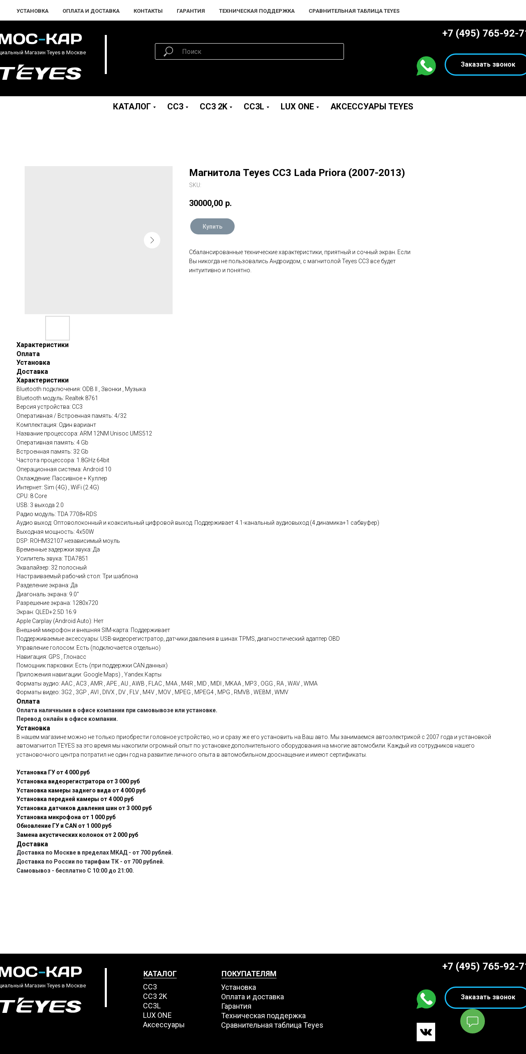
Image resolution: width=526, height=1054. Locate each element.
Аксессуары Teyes (371, 106)
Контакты (148, 11)
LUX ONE (297, 106)
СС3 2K (155, 996)
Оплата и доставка (252, 996)
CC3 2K (213, 106)
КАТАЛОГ (160, 973)
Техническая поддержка (257, 11)
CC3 (175, 106)
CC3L (254, 106)
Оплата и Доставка (91, 11)
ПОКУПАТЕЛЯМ (249, 973)
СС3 (150, 986)
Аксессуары (164, 1024)
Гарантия (191, 11)
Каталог (132, 106)
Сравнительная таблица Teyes (354, 11)
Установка (32, 11)
